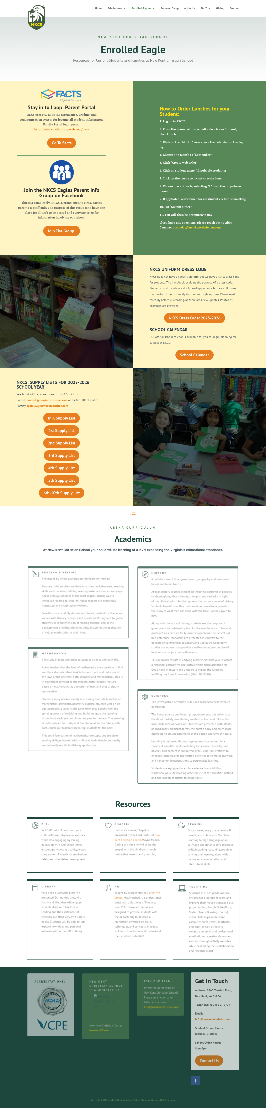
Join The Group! (61, 231)
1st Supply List (62, 430)
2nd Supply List (61, 443)
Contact (234, 8)
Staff (204, 8)
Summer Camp (170, 8)
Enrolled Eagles (141, 8)
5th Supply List (61, 480)
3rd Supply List (61, 455)
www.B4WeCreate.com (165, 1100)
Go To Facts (61, 143)
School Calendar (194, 355)
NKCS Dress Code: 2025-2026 (194, 318)
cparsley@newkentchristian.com (47, 406)
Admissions (115, 8)
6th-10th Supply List (61, 493)
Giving (220, 8)
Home (98, 8)
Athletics (189, 8)
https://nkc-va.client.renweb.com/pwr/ (61, 129)
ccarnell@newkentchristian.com (47, 400)
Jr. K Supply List (61, 418)
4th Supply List (61, 468)
